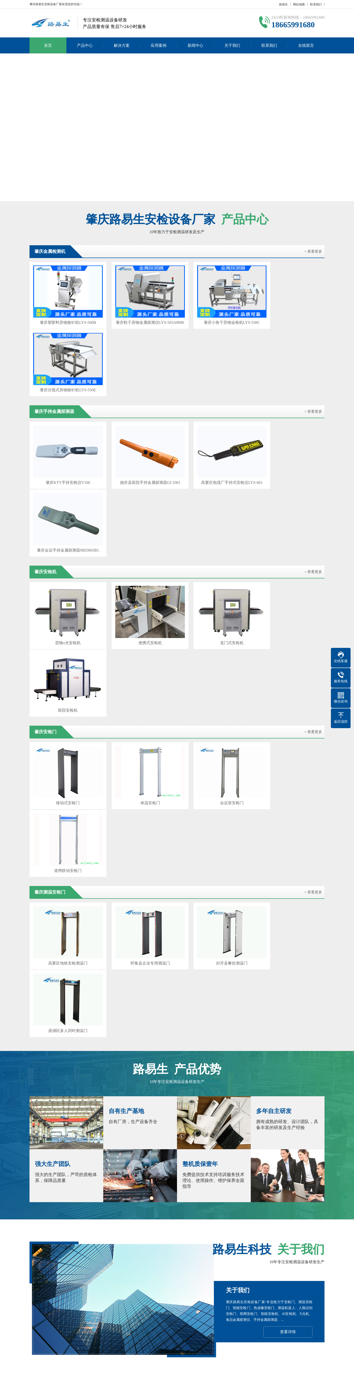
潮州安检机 (61, 1273)
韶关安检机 (112, 1266)
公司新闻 (164, 1304)
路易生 (283, 4)
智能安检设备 (63, 1266)
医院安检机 (289, 491)
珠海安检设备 (137, 1266)
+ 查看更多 (313, 251)
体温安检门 (139, 577)
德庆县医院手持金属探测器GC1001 (139, 404)
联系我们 (316, 4)
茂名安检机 (233, 1266)
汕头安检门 (163, 1266)
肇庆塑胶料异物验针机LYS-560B (64, 317)
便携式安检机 (139, 491)
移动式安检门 (64, 577)
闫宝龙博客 (283, 1273)
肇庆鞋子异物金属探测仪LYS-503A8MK (139, 317)
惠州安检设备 (258, 1273)
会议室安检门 (214, 577)
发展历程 (36, 1319)
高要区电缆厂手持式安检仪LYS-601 (214, 404)
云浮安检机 (287, 1266)
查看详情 (288, 965)
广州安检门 (89, 1266)
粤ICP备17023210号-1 (193, 1368)
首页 (48, 45)
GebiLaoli (313, 1368)
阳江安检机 (163, 1273)
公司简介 (36, 1304)
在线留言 (306, 45)
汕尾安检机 (209, 1273)
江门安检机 (209, 1266)
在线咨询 (287, 1049)
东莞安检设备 (110, 1273)
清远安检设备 (137, 1273)
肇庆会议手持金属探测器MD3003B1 (290, 404)
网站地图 (299, 4)
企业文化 (36, 1312)
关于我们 (232, 45)
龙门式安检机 (214, 491)
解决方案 (122, 45)
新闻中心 (195, 45)
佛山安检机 (186, 1266)
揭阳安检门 (311, 1266)
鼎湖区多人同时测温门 (289, 664)
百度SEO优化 (308, 1273)
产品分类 (68, 1304)
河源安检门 (186, 1273)
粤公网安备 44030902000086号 (237, 1368)
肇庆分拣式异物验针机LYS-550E (290, 317)
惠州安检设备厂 (260, 1266)
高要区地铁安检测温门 (64, 664)
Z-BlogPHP (285, 1368)
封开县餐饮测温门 (214, 664)
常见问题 (164, 1319)
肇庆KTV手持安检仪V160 (64, 404)
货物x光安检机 (64, 491)
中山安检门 (85, 1273)
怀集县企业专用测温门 (139, 664)
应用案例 (158, 45)
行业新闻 (164, 1312)
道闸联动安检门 (289, 577)
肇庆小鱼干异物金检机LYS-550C (214, 317)
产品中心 (85, 45)
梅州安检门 (233, 1273)
